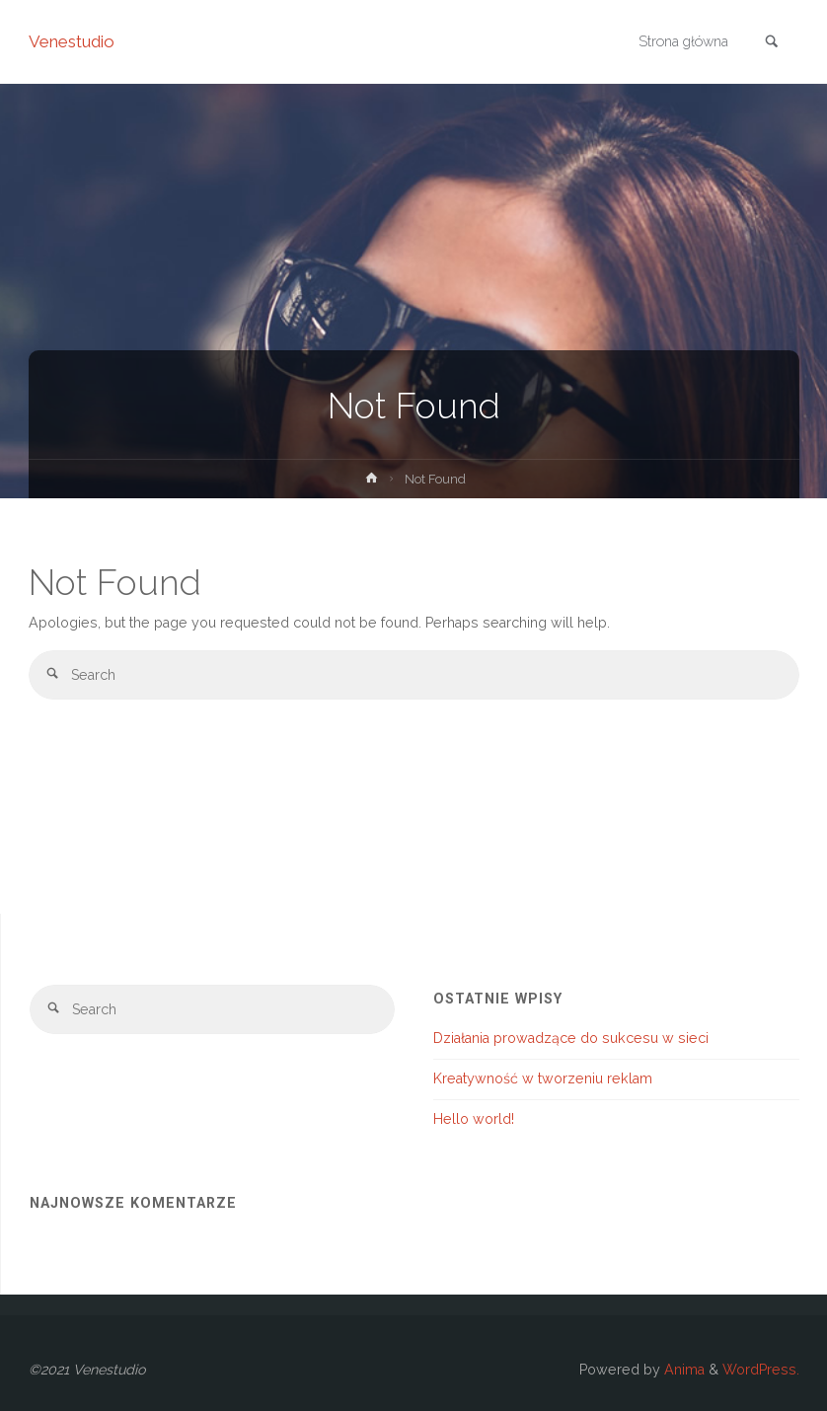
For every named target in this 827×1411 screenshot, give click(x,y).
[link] (772, 43)
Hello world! (473, 1119)
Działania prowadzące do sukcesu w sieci (571, 1038)
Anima (682, 1369)
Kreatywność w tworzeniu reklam (542, 1078)
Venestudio (71, 41)
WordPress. (760, 1369)
